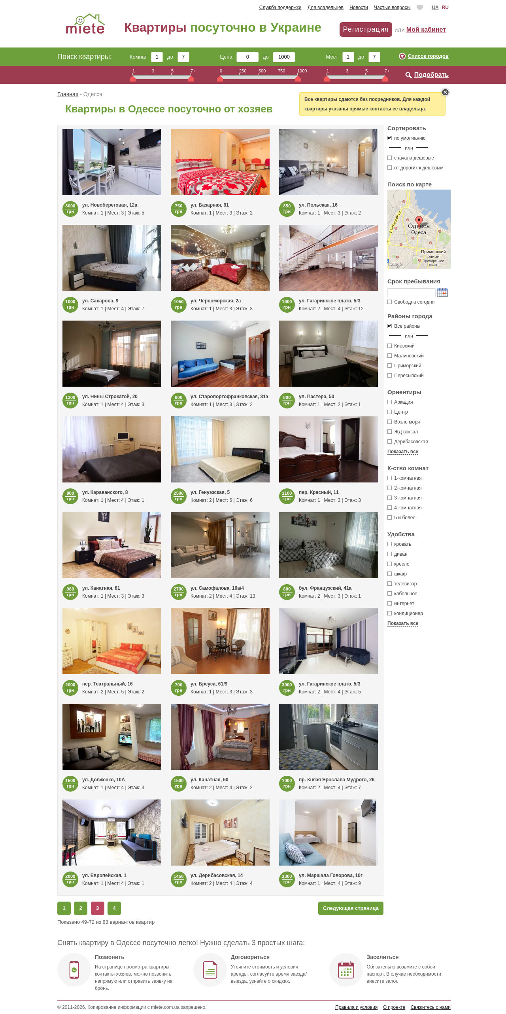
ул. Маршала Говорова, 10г (331, 875)
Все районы (403, 326)
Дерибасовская (411, 441)
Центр (401, 412)
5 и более (401, 517)
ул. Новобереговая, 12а (109, 205)
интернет (400, 603)
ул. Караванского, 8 (105, 492)
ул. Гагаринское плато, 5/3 (330, 301)
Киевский (401, 346)
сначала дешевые (410, 158)
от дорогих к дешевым (415, 168)
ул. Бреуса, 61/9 (209, 684)
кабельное (402, 593)
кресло (398, 564)
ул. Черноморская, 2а (216, 301)
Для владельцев (326, 7)
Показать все (402, 451)
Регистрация (366, 29)
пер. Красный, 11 (319, 492)
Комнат (146, 57)
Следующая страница (351, 908)
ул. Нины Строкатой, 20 (110, 396)
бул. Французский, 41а (325, 588)
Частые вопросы (392, 7)
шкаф (397, 574)
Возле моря (407, 422)
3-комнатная (404, 498)
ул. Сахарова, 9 (100, 301)
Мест (340, 57)
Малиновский (405, 356)
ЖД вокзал (406, 432)
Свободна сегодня (410, 302)
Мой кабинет (426, 29)
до (178, 57)
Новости (358, 7)
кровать (399, 544)
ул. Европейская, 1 (104, 875)
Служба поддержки (280, 7)
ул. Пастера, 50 (316, 396)
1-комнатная (404, 478)
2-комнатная (404, 488)
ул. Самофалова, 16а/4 (217, 588)
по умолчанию (406, 138)
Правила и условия (356, 1007)
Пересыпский (405, 375)
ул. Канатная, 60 (209, 779)
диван (397, 554)
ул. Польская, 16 (318, 205)
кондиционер (405, 613)
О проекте (394, 1007)
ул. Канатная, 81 (101, 588)
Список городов (428, 56)
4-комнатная (404, 508)
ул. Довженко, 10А (103, 779)
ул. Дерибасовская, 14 (217, 875)
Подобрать (431, 74)
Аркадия (403, 402)
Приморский (404, 365)
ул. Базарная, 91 (210, 205)
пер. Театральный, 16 (107, 684)
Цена (239, 57)
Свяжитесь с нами (431, 1007)
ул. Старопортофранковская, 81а (229, 396)
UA (435, 7)
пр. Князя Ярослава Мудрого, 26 (336, 779)
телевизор (402, 584)
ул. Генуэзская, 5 (210, 492)
